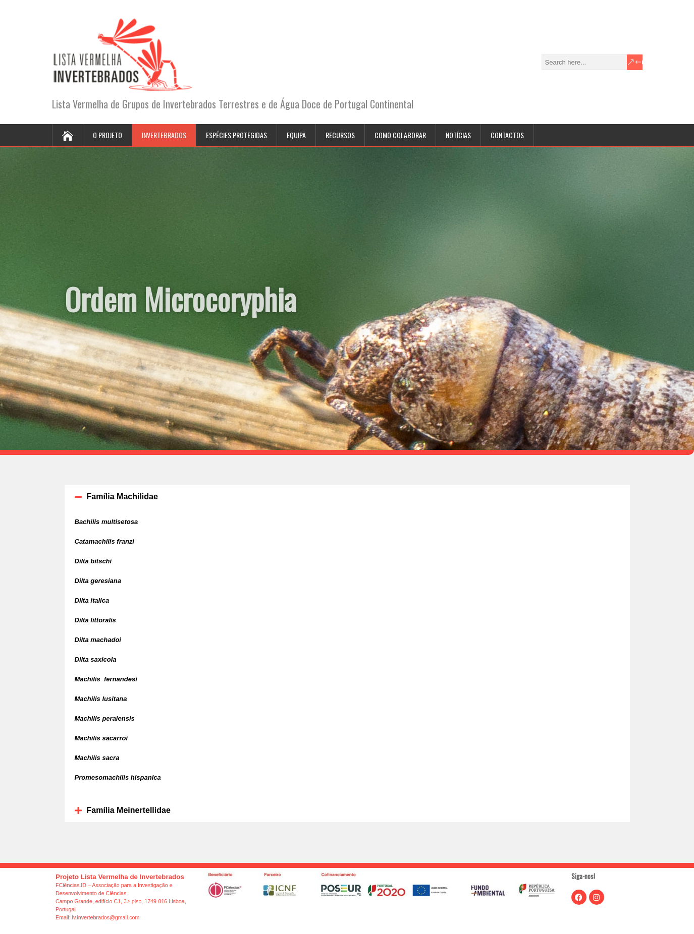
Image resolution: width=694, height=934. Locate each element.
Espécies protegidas (236, 135)
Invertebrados (164, 135)
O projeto (107, 135)
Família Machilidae (122, 496)
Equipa (296, 135)
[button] (347, 496)
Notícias (458, 135)
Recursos (340, 135)
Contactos (507, 135)
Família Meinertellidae (129, 810)
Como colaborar (400, 135)
